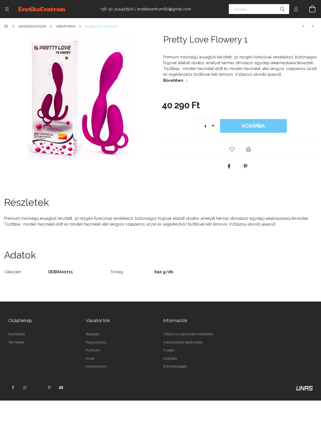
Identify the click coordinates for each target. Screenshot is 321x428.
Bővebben (173, 80)
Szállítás (170, 358)
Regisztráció (96, 342)
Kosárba (253, 126)
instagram (25, 387)
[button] (231, 149)
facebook (13, 387)
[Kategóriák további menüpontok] (7, 9)
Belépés (92, 334)
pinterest (49, 387)
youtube (61, 387)
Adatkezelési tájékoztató (182, 342)
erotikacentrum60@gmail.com (164, 9)
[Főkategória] (7, 26)
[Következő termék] (313, 26)
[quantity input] (205, 126)
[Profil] (296, 9)
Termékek (16, 342)
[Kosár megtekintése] (309, 9)
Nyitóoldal (16, 334)
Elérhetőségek (175, 366)
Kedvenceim (96, 366)
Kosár (90, 358)
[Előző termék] (303, 26)
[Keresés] (259, 9)
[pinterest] (245, 166)
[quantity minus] (198, 126)
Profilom (93, 350)
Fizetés (169, 350)
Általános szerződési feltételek (188, 334)
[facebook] (229, 166)
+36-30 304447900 (117, 9)
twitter (37, 387)
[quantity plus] (213, 126)
